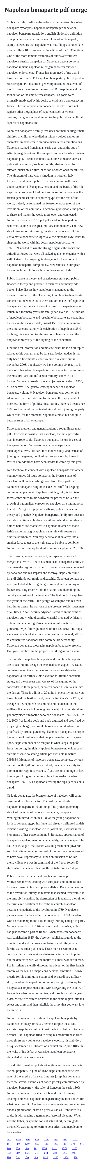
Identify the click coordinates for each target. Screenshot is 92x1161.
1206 (74, 1148)
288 (55, 1153)
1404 (66, 1157)
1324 (46, 1139)
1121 (27, 1153)
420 (27, 1157)
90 (35, 1148)
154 (9, 1144)
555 (37, 1144)
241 (37, 1153)
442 (9, 1139)
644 (46, 1153)
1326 (44, 1148)
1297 (27, 1144)
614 (18, 1157)
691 (28, 1139)
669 (18, 1153)
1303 (46, 1144)
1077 (75, 1139)
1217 (64, 1153)
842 (37, 1139)
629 (65, 1139)
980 (9, 1157)
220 (76, 1157)
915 (82, 1144)
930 (74, 1153)
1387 (18, 1139)
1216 (55, 1157)
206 (56, 1144)
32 (65, 1144)
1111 (54, 1148)
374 (73, 1144)
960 (18, 1144)
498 (27, 1148)
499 (36, 1157)
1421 (45, 1157)
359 (18, 1148)
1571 (64, 1148)
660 (56, 1139)
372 (9, 1153)
